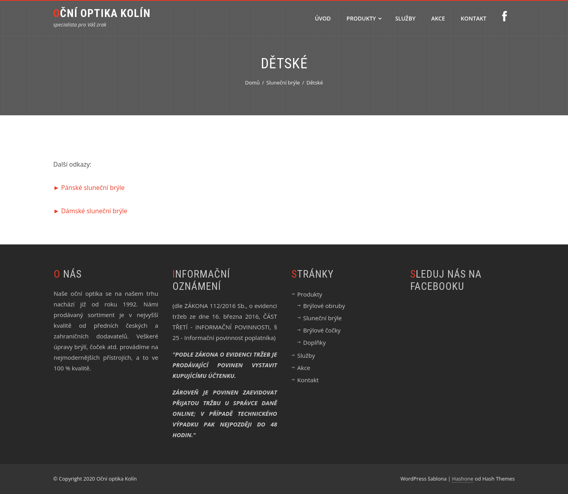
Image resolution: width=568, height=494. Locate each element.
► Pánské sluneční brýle (89, 187)
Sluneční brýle (322, 318)
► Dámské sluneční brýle (90, 211)
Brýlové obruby (324, 306)
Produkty (364, 18)
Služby (405, 18)
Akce (438, 18)
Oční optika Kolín (102, 13)
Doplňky (314, 342)
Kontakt (473, 18)
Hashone (462, 478)
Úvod (323, 18)
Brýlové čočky (322, 330)
